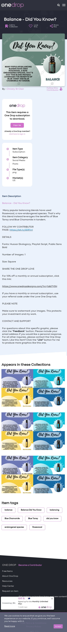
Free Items (7, 571)
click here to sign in (17, 134)
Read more (9, 626)
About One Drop (10, 576)
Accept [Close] (58, 626)
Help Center (8, 586)
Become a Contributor (30, 565)
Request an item (10, 591)
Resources (7, 581)
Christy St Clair (15, 89)
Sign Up (17, 125)
